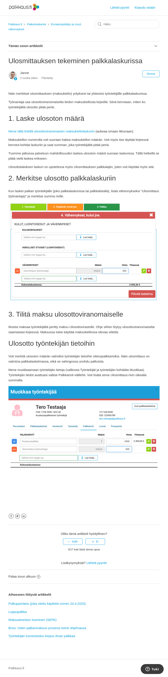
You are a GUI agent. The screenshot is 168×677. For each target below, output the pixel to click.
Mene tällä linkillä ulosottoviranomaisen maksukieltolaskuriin (51, 131)
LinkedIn (23, 516)
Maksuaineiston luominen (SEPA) (32, 620)
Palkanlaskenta (36, 24)
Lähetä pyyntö (119, 7)
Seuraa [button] (151, 73)
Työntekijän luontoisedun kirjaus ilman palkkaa (41, 636)
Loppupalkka (17, 612)
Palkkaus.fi (15, 24)
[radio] (72, 541)
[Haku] (127, 24)
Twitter (17, 516)
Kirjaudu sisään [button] (144, 7)
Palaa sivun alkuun (24, 576)
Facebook (11, 516)
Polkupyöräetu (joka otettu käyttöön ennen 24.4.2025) (47, 603)
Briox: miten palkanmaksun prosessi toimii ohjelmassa (47, 628)
